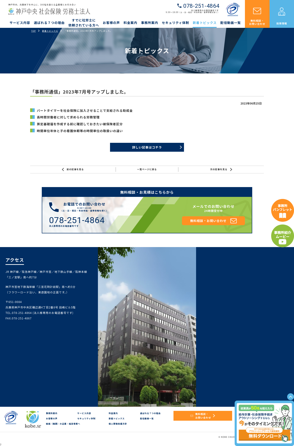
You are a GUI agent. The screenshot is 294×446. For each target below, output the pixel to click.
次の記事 (221, 169)
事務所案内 (149, 22)
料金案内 (130, 22)
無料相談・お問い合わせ (257, 22)
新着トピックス (205, 22)
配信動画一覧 (230, 22)
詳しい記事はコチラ (147, 147)
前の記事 (73, 169)
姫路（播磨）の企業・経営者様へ (63, 423)
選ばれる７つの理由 (49, 22)
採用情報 (281, 23)
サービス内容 (20, 22)
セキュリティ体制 (175, 22)
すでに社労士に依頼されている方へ (83, 22)
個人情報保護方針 (118, 423)
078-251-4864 (201, 6)
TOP (33, 30)
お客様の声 (111, 22)
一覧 (147, 169)
